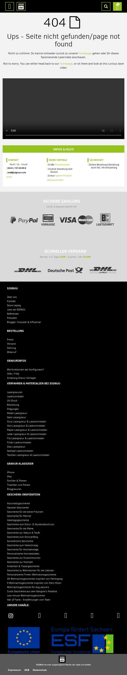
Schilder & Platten (17, 480)
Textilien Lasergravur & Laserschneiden (28, 455)
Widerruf (11, 352)
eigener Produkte (63, 175)
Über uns (12, 297)
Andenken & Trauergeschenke (23, 566)
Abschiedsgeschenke (18, 503)
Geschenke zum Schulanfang (22, 537)
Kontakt (13, 160)
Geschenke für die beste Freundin (25, 511)
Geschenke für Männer (19, 516)
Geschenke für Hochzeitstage (22, 549)
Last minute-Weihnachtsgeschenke (26, 595)
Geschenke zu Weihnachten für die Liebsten (30, 570)
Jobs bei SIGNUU (16, 309)
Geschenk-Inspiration (23, 494)
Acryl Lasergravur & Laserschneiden (26, 421)
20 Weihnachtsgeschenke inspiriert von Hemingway (35, 578)
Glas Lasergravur (16, 446)
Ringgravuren (14, 489)
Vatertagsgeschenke (18, 520)
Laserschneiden (15, 396)
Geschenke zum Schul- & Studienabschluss (30, 524)
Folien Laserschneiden (19, 442)
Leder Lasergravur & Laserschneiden (26, 434)
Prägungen (13, 409)
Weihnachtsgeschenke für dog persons (28, 587)
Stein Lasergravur (16, 417)
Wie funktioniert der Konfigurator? (25, 369)
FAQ (10, 176)
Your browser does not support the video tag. (63, 108)
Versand (11, 343)
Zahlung (11, 348)
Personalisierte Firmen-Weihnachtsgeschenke (31, 574)
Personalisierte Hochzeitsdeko (23, 553)
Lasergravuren (14, 392)
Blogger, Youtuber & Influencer (24, 322)
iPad (9, 476)
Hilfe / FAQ (13, 373)
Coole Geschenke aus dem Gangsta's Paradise (32, 591)
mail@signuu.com (17, 172)
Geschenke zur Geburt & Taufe (23, 532)
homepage (85, 53)
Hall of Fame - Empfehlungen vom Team (28, 599)
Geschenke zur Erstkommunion (23, 558)
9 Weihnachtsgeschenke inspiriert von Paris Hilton (34, 583)
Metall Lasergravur (17, 413)
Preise (10, 339)
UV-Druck (12, 400)
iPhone (10, 472)
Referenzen (13, 313)
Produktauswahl (62, 164)
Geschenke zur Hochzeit (20, 562)
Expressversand (55, 179)
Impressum (14, 670)
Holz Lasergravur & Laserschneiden (26, 425)
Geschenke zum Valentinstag (22, 545)
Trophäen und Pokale (18, 485)
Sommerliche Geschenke (20, 541)
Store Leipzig (14, 305)
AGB (26, 670)
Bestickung (13, 405)
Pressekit (12, 318)
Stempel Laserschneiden (20, 451)
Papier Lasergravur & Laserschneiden (27, 430)
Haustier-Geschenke (18, 507)
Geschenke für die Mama (20, 528)
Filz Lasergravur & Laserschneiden (25, 438)
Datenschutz (40, 670)
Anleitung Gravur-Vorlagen (21, 378)
